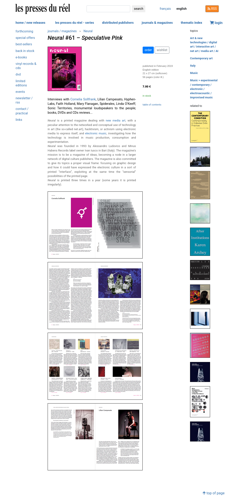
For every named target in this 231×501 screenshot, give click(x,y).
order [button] (148, 50)
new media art (115, 120)
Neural (88, 31)
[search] (108, 8)
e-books (21, 57)
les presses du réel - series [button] (74, 23)
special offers (25, 38)
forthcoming (24, 31)
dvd (18, 74)
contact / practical (22, 111)
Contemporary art (201, 58)
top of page (214, 493)
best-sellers (24, 44)
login (216, 23)
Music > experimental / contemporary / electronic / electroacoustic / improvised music (203, 89)
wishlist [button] (162, 50)
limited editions (21, 83)
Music (194, 73)
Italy (193, 65)
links (19, 120)
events (20, 92)
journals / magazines (62, 31)
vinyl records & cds (26, 66)
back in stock (25, 51)
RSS (212, 8)
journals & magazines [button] (157, 23)
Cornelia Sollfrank (83, 99)
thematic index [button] (191, 23)
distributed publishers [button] (118, 23)
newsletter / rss (24, 100)
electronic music (96, 133)
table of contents (152, 104)
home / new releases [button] (30, 23)
